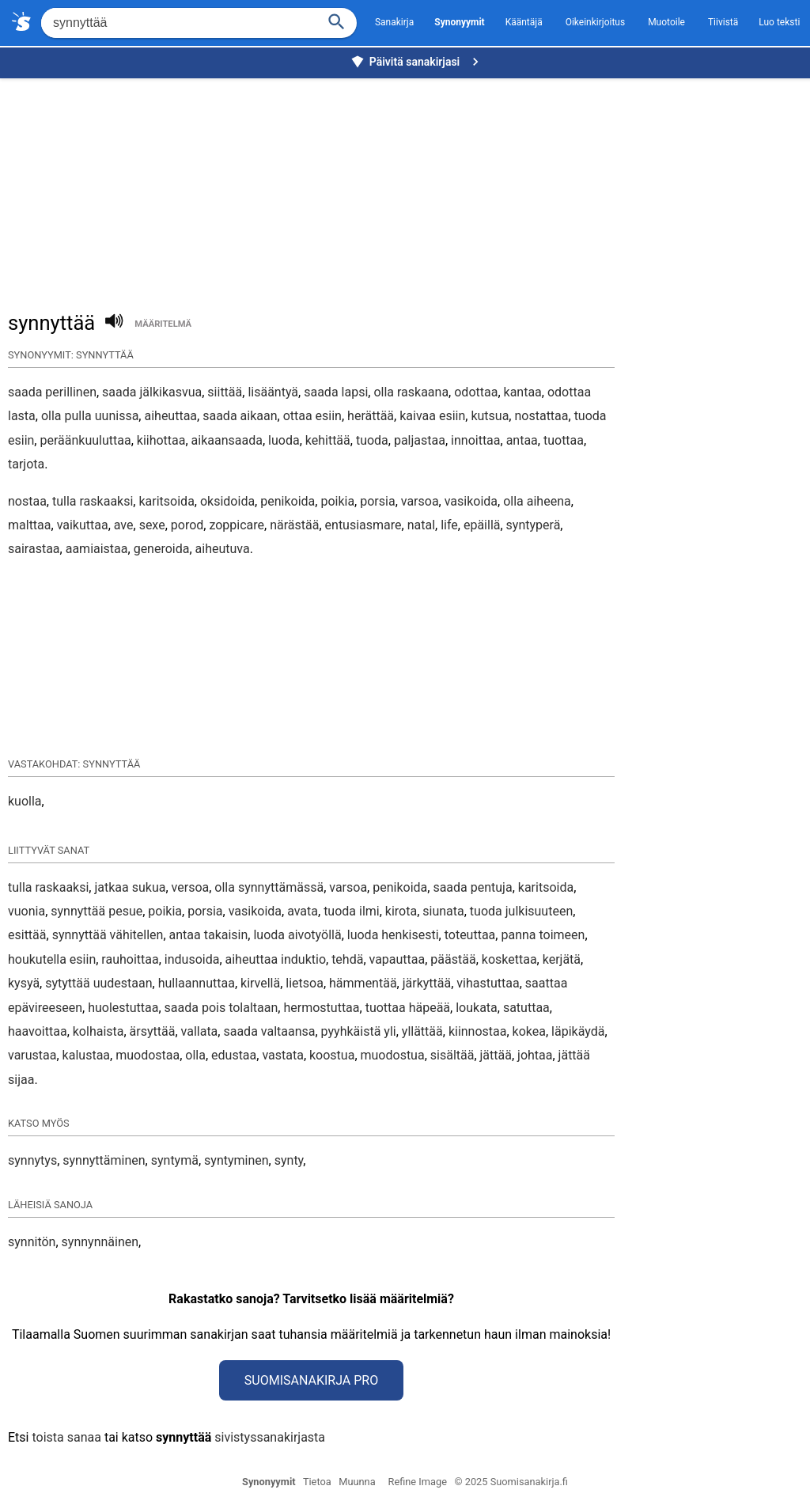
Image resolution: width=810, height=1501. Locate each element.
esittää (27, 934)
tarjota (26, 464)
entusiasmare (363, 525)
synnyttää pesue (96, 911)
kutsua (490, 415)
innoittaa (475, 440)
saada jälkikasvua (152, 392)
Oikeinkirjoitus (595, 22)
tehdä (347, 959)
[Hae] (177, 23)
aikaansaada (227, 440)
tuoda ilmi (352, 911)
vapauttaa (397, 959)
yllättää (422, 1031)
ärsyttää (153, 1031)
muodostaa (147, 1055)
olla (195, 1055)
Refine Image (417, 1482)
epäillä (482, 525)
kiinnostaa (478, 1031)
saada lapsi (336, 392)
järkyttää (427, 983)
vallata (199, 1031)
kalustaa (86, 1055)
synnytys (32, 1160)
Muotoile (666, 22)
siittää (224, 392)
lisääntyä (273, 392)
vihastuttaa (487, 983)
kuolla (25, 801)
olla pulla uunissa (89, 415)
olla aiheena (537, 501)
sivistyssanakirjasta (269, 1437)
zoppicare (236, 525)
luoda (284, 440)
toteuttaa (470, 934)
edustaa (233, 1055)
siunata (443, 911)
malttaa (29, 525)
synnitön (31, 1241)
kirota (401, 911)
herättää (370, 415)
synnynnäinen (100, 1241)
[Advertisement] (409, 187)
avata (302, 911)
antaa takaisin (208, 934)
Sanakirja (394, 22)
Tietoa (317, 1482)
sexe (152, 525)
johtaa (534, 1055)
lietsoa (305, 983)
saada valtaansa (269, 1031)
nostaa (27, 501)
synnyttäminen (103, 1160)
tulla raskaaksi (92, 501)
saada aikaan (239, 415)
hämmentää (363, 983)
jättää (496, 1055)
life (449, 525)
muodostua (393, 1055)
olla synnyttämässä (269, 887)
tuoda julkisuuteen (521, 911)
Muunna (357, 1482)
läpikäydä (577, 1031)
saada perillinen (52, 392)
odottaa (476, 392)
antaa (522, 440)
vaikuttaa (82, 525)
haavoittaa (37, 1031)
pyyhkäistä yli (358, 1031)
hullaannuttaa (196, 983)
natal (421, 525)
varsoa (420, 501)
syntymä (175, 1160)
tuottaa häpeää (407, 1007)
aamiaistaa (97, 548)
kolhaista (98, 1031)
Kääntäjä (524, 22)
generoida (162, 548)
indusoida (192, 959)
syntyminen (236, 1160)
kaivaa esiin (432, 415)
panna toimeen (543, 934)
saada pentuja (472, 887)
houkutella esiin (52, 959)
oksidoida (227, 501)
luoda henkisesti (393, 934)
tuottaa (563, 440)
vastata (282, 1055)
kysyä (24, 983)
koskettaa (509, 959)
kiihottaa (161, 440)
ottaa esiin (312, 415)
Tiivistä (723, 22)
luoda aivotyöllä (297, 934)
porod (187, 525)
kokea (529, 1031)
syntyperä (533, 525)
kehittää (327, 440)
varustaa (32, 1055)
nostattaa (541, 415)
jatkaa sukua (129, 887)
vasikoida (471, 501)
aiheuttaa (170, 415)
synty (289, 1160)
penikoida (287, 501)
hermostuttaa (321, 1007)
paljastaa (419, 440)
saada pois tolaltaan (221, 1007)
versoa (191, 887)
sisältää (452, 1055)
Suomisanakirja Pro (311, 1380)
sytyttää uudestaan (98, 983)
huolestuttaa (123, 1007)
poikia (337, 501)
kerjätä (562, 959)
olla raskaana (411, 392)
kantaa (523, 392)
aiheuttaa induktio (275, 959)
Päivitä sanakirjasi (416, 62)
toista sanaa (66, 1437)
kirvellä (260, 983)
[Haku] (337, 20)
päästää (452, 959)
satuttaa (526, 1007)
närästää (294, 525)
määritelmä (162, 324)
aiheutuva (222, 548)
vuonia (26, 911)
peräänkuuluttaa (85, 440)
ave (124, 525)
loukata (477, 1007)
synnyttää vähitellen (108, 934)
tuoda (372, 440)
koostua (331, 1055)
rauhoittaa (129, 959)
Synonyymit (269, 1482)
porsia (377, 501)
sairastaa (34, 548)
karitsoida (166, 501)
